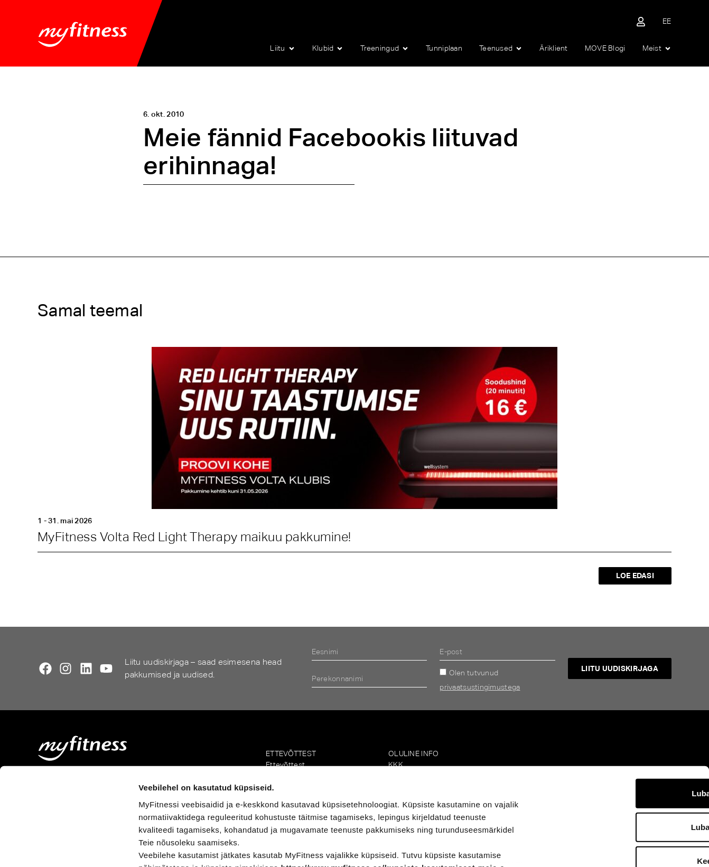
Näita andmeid (552, 846)
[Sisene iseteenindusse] (641, 21)
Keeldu (621, 772)
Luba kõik (620, 705)
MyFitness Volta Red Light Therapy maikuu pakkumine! (194, 537)
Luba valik (620, 738)
